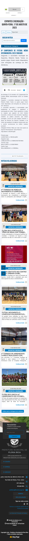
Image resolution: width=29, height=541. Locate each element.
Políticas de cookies (22, 508)
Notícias (9, 32)
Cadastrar (14, 436)
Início (3, 32)
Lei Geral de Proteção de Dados (18, 513)
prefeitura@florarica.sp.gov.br (16, 490)
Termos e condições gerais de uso (19, 506)
